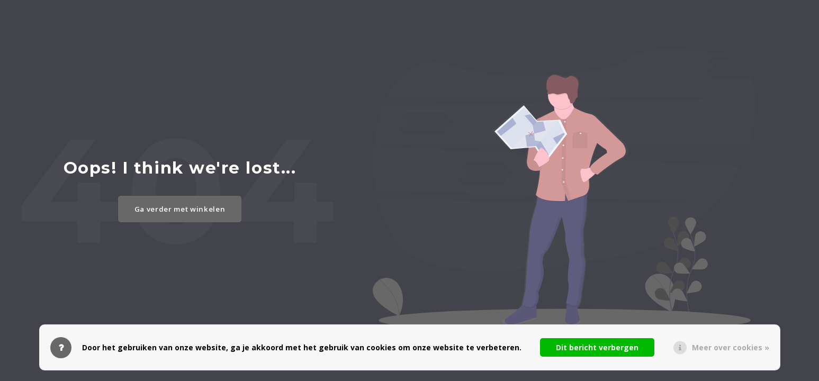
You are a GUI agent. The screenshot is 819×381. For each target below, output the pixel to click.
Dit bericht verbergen (597, 347)
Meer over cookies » (730, 347)
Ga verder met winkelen (180, 209)
